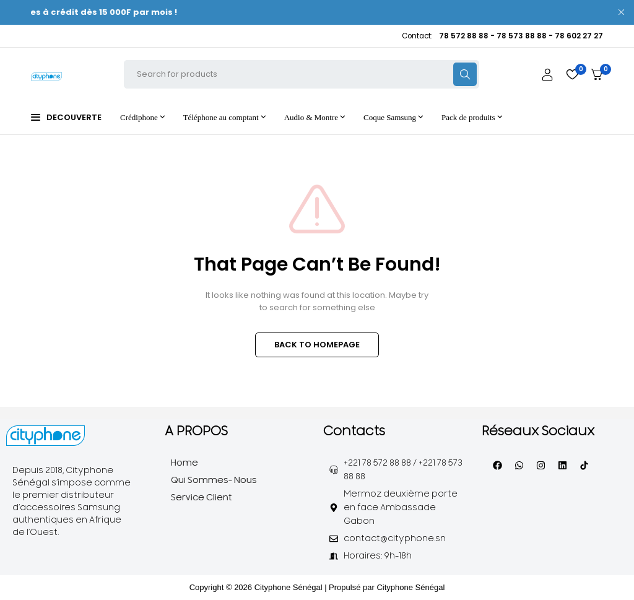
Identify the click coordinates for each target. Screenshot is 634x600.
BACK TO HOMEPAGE (317, 344)
